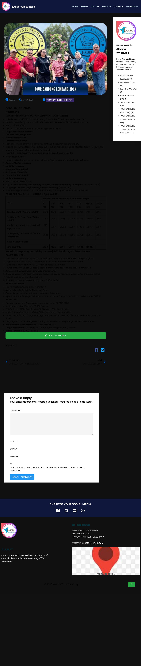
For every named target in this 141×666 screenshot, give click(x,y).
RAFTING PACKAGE (128, 88)
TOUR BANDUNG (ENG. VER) (57, 99)
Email (13, 448)
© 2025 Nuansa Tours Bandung (63, 557)
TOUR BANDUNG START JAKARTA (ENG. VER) (127, 129)
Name (13, 441)
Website (14, 456)
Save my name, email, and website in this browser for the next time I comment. (47, 469)
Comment (16, 410)
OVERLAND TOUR (128, 82)
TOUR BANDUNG (127, 102)
